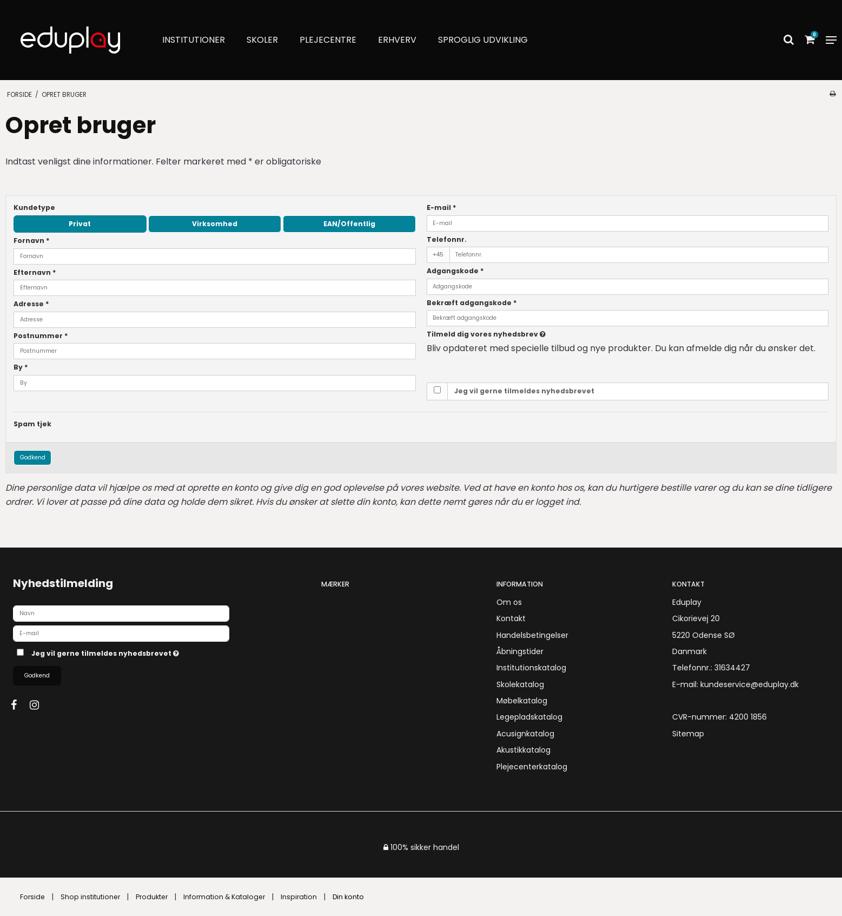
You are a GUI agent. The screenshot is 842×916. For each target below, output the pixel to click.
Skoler (262, 40)
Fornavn (32, 240)
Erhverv (397, 40)
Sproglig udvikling (483, 40)
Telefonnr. (447, 239)
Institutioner (193, 40)
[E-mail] (121, 632)
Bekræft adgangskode (472, 303)
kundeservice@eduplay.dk (749, 684)
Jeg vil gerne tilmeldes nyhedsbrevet (524, 391)
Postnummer (41, 336)
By (21, 367)
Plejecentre (328, 40)
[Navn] (121, 612)
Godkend (32, 457)
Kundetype (34, 207)
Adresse (31, 304)
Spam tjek (32, 424)
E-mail (441, 207)
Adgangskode (455, 271)
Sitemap (688, 733)
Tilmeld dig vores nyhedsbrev (525, 334)
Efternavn (35, 272)
